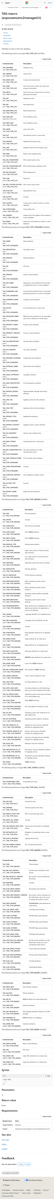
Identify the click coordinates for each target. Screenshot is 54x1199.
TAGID (4, 1144)
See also (6, 44)
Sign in (50, 3)
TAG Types (5, 1140)
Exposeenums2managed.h (30, 7)
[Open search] (45, 3)
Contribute (37, 1190)
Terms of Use (26, 1193)
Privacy (45, 1190)
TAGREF (4, 1149)
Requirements (7, 41)
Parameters (7, 35)
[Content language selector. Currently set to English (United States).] (11, 1180)
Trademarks (37, 1193)
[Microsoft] (27, 2)
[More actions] (50, 7)
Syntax (5, 33)
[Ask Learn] (46, 7)
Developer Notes (13, 7)
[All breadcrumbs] (3, 7)
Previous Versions (18, 1190)
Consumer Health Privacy (10, 1193)
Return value (7, 38)
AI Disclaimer (6, 1190)
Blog (28, 1190)
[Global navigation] (2, 3)
